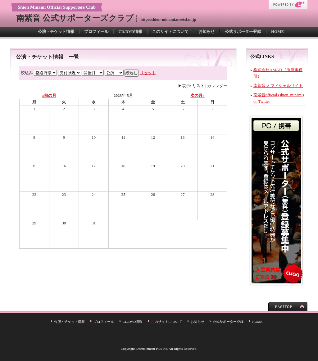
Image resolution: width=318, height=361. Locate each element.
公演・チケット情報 (56, 31)
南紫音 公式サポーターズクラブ (75, 18)
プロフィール (96, 31)
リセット (148, 72)
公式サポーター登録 (243, 31)
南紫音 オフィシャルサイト (278, 85)
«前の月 (49, 95)
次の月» (197, 95)
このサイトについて (170, 31)
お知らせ (206, 31)
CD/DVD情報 (130, 31)
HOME (277, 31)
